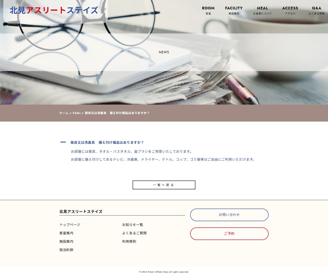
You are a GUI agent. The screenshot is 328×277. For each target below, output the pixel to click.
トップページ (69, 224)
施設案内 (66, 241)
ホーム (64, 113)
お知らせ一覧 (132, 224)
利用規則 (129, 241)
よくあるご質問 (134, 233)
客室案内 (66, 233)
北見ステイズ (54, 10)
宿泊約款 (66, 250)
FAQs (77, 113)
